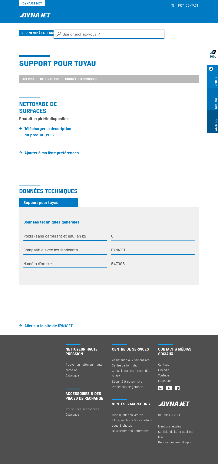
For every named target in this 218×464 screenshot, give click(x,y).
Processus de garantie (127, 387)
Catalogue (72, 375)
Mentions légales (169, 426)
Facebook (164, 380)
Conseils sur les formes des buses (131, 373)
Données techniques (81, 79)
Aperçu (28, 79)
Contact (192, 5)
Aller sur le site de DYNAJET (48, 325)
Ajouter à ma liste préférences (51, 152)
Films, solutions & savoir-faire (132, 420)
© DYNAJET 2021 (169, 415)
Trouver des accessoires (82, 409)
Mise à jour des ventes (127, 415)
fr (180, 5)
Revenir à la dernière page (46, 33)
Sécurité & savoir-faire (127, 381)
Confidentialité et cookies (175, 431)
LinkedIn (163, 370)
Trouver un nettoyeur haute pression (84, 367)
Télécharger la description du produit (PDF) (47, 131)
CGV (161, 437)
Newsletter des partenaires (130, 431)
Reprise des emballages (174, 442)
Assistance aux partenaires (131, 360)
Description (49, 79)
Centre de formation (125, 365)
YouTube (163, 375)
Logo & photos (122, 425)
